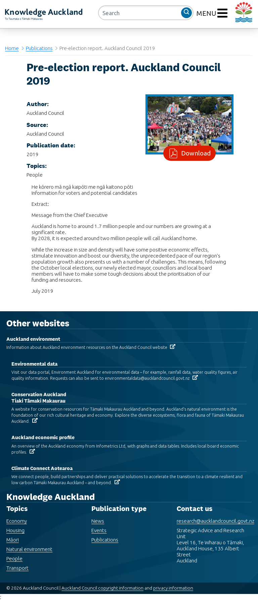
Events (98, 530)
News (97, 521)
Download (194, 153)
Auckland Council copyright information (102, 588)
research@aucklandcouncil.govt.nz (215, 521)
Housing (15, 530)
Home (12, 48)
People (14, 558)
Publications (39, 48)
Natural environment (29, 549)
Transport (17, 568)
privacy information (173, 588)
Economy (16, 521)
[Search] (146, 12)
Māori (12, 540)
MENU (207, 13)
